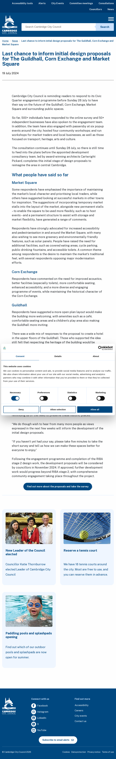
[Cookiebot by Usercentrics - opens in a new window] (100, 348)
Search (104, 26)
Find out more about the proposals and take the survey (57, 486)
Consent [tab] (20, 356)
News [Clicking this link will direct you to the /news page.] (15, 41)
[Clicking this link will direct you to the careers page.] (79, 711)
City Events (57, 3)
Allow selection (58, 409)
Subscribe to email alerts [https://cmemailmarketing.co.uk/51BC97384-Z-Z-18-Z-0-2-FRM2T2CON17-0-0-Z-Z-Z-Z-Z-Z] (58, 740)
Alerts (42, 3)
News (111, 9)
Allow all (94, 409)
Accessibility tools (22, 3)
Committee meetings (81, 3)
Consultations (106, 3)
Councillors (95, 9)
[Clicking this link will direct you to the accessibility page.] (81, 705)
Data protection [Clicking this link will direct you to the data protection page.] (78, 752)
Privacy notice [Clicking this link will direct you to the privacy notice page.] (93, 752)
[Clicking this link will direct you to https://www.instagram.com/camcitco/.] (39, 711)
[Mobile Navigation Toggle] (111, 20)
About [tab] (96, 356)
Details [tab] (58, 356)
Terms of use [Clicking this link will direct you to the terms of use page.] (108, 752)
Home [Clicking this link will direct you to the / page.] (5, 41)
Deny (21, 409)
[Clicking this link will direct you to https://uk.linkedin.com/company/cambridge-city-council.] (38, 718)
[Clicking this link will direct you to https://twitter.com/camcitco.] (35, 724)
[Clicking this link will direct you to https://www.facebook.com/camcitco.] (39, 705)
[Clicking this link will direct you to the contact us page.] (80, 721)
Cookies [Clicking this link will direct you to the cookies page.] (66, 752)
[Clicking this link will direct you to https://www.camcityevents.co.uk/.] (81, 716)
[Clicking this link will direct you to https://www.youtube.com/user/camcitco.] (38, 730)
